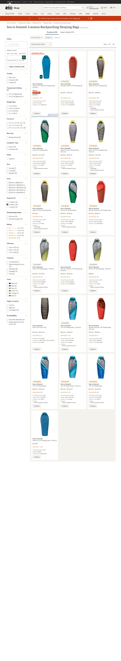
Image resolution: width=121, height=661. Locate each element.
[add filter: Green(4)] (11, 291)
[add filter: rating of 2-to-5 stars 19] (15, 235)
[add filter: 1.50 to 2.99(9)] (11, 108)
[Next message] (89, 18)
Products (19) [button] (52, 32)
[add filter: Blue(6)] (10, 286)
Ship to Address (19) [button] (15, 67)
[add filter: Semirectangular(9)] (13, 219)
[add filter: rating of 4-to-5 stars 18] (15, 230)
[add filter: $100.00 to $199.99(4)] (14, 185)
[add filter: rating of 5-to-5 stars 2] (15, 228)
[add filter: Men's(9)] (9, 77)
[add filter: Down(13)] (9, 147)
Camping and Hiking (24, 23)
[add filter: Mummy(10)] (10, 216)
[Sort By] (41, 44)
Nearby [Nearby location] (22, 53)
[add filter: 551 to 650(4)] (11, 247)
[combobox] (64, 7)
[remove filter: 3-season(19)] (10, 204)
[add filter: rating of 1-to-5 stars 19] (15, 238)
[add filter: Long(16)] (9, 171)
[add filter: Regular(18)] (10, 173)
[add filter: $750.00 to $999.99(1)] (14, 192)
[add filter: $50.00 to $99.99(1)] (13, 183)
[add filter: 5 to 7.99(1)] (10, 113)
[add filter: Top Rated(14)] (11, 262)
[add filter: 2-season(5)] (10, 202)
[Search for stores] (24, 57)
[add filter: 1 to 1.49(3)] (10, 106)
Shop (16, 7)
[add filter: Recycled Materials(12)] (14, 319)
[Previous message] (30, 18)
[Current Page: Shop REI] (10, 2)
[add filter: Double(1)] (10, 168)
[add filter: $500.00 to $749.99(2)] (14, 190)
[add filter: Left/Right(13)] (11, 310)
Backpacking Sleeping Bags (62, 23)
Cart (112, 7)
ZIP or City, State (12, 53)
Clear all (57, 37)
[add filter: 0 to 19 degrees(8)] (13, 94)
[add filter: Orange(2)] (11, 293)
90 (114, 44)
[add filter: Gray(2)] (10, 288)
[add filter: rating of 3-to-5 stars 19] (15, 233)
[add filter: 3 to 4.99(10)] (10, 111)
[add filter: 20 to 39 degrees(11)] (13, 96)
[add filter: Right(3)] (9, 307)
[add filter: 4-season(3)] (10, 207)
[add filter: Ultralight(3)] (10, 271)
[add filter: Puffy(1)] (9, 274)
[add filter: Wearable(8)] (10, 269)
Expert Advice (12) (67, 32)
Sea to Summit (11, 23)
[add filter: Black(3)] (10, 283)
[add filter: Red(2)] (10, 296)
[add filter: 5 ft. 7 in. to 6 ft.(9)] (13, 125)
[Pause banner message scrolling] (91, 18)
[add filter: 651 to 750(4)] (11, 250)
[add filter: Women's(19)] (10, 80)
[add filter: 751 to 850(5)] (11, 252)
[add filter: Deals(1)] (9, 159)
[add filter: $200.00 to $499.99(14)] (14, 187)
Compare (37, 113)
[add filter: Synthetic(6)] (11, 149)
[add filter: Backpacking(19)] (12, 137)
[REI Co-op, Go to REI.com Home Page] (8, 7)
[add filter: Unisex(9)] (10, 82)
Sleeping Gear (36, 23)
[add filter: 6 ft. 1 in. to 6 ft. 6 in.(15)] (14, 128)
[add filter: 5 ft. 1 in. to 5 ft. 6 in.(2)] (14, 123)
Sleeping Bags (47, 23)
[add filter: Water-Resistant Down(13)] (15, 264)
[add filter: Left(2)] (9, 305)
